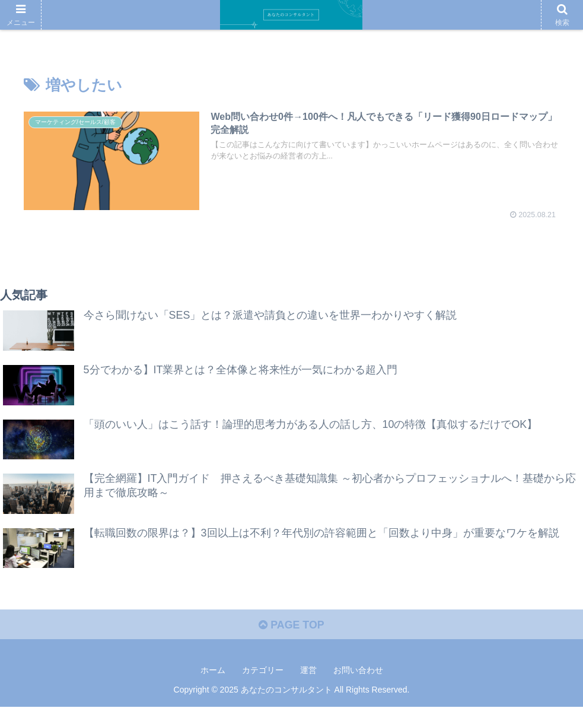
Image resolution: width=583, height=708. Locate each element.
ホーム (212, 670)
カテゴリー (262, 670)
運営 (308, 670)
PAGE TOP (291, 625)
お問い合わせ (358, 670)
